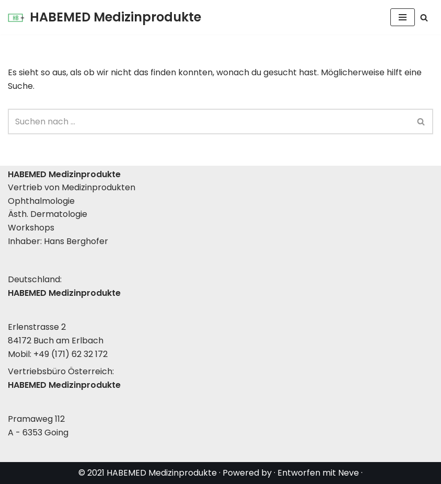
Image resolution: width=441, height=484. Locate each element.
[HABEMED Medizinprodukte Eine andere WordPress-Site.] (104, 17)
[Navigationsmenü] (402, 17)
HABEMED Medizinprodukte (162, 473)
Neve (348, 473)
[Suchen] (424, 17)
